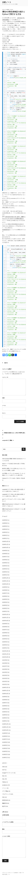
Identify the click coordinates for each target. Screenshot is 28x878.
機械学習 (6, 362)
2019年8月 (5, 736)
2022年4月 (5, 638)
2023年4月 (5, 602)
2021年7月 (5, 666)
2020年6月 (5, 705)
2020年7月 (5, 702)
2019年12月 (5, 724)
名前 (3, 398)
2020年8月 (5, 699)
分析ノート (6, 2)
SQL (3, 779)
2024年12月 (5, 541)
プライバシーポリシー (7, 872)
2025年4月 (5, 529)
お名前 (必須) (14, 817)
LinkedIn (16, 872)
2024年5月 (5, 562)
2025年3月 (5, 532)
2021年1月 (5, 684)
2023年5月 (5, 599)
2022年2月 (5, 645)
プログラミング (6, 794)
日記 (3, 797)
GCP (3, 769)
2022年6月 (5, 632)
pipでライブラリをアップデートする (11, 499)
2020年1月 (5, 721)
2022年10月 (5, 620)
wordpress (4, 785)
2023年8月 (5, 590)
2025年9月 (5, 520)
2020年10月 (5, 693)
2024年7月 (5, 556)
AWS (3, 766)
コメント (5, 377)
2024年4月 (5, 565)
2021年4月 (5, 675)
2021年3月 (5, 678)
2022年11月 (5, 617)
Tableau (4, 782)
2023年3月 (5, 605)
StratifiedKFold (6, 229)
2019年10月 (5, 730)
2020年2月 (5, 718)
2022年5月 (5, 635)
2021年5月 (5, 672)
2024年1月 (5, 574)
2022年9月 (5, 623)
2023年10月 (5, 584)
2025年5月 (5, 526)
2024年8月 (5, 553)
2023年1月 (5, 611)
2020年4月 (5, 711)
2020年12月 (5, 687)
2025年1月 (5, 538)
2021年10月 (5, 657)
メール (4, 405)
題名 (14, 831)
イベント (4, 788)
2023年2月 (5, 608)
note (20, 872)
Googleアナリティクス (8, 772)
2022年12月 (5, 614)
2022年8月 (5, 626)
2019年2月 (5, 754)
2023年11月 (5, 581)
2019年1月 (5, 757)
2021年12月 (5, 651)
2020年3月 (5, 714)
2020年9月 (5, 696)
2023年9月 (5, 587)
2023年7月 (5, 593)
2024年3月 (5, 568)
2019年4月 (5, 748)
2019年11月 (5, 727)
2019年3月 (5, 751)
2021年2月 (5, 681)
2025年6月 (5, 523)
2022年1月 (5, 648)
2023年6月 (5, 596)
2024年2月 (5, 572)
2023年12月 (5, 578)
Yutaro (11, 9)
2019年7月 (5, 739)
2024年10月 (5, 547)
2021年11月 (5, 654)
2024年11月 (5, 544)
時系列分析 (5, 800)
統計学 (4, 806)
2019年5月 (5, 745)
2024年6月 (5, 559)
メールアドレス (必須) (14, 824)
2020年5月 (5, 708)
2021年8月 (5, 663)
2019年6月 (5, 742)
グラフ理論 (5, 791)
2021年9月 (5, 660)
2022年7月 (5, 629)
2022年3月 (5, 641)
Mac (3, 775)
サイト (4, 413)
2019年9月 (5, 733)
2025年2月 (5, 535)
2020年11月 (5, 690)
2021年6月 (5, 669)
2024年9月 (5, 550)
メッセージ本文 (14, 846)
